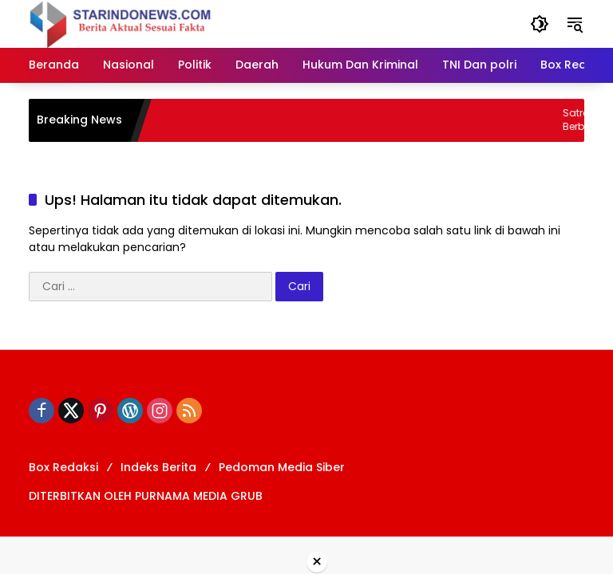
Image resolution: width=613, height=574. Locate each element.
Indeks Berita (158, 467)
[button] (539, 23)
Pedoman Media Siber (282, 467)
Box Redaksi (63, 467)
